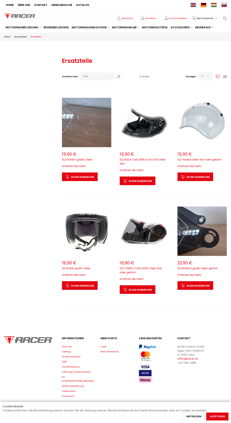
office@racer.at (187, 359)
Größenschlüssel (71, 356)
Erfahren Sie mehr (74, 166)
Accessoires (20, 36)
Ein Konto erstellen (178, 18)
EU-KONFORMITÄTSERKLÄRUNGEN (78, 379)
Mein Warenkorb (110, 351)
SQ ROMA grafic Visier (76, 268)
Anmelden (150, 18)
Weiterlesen (193, 416)
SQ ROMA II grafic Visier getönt (197, 268)
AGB (64, 361)
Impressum (68, 396)
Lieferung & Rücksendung (76, 371)
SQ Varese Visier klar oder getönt (199, 160)
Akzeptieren (217, 416)
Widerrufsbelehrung (73, 386)
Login (103, 346)
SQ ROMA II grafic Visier (77, 160)
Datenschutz (69, 391)
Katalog (66, 351)
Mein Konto (127, 18)
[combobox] (97, 76)
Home (7, 36)
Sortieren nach (70, 76)
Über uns (67, 346)
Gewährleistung (70, 366)
